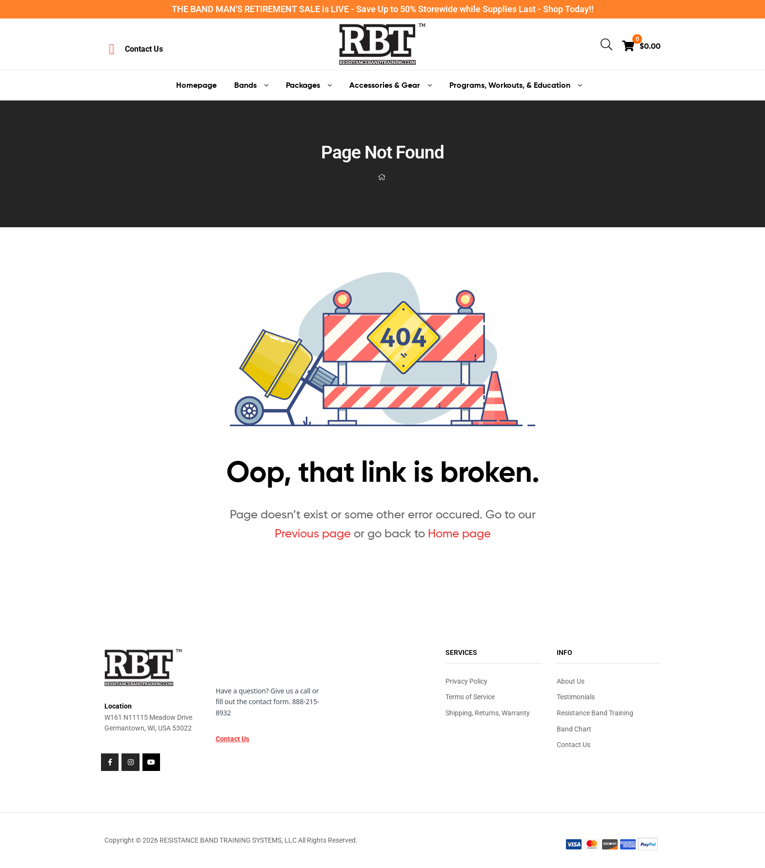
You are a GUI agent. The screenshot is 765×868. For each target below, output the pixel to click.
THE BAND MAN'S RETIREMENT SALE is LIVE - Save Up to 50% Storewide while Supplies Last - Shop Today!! (383, 9)
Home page (459, 533)
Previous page (313, 533)
